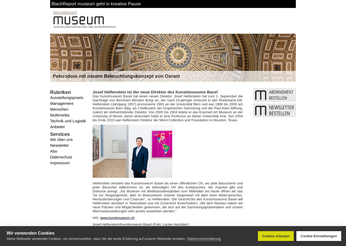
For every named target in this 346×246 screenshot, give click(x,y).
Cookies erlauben (275, 236)
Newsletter (59, 145)
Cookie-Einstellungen (319, 236)
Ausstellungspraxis (66, 97)
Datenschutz (61, 157)
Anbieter (57, 126)
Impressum (60, 163)
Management (61, 103)
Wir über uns (61, 139)
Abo (53, 151)
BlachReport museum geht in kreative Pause (96, 3)
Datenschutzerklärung (203, 239)
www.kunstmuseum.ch (117, 218)
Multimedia (60, 115)
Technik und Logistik (68, 121)
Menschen (59, 109)
